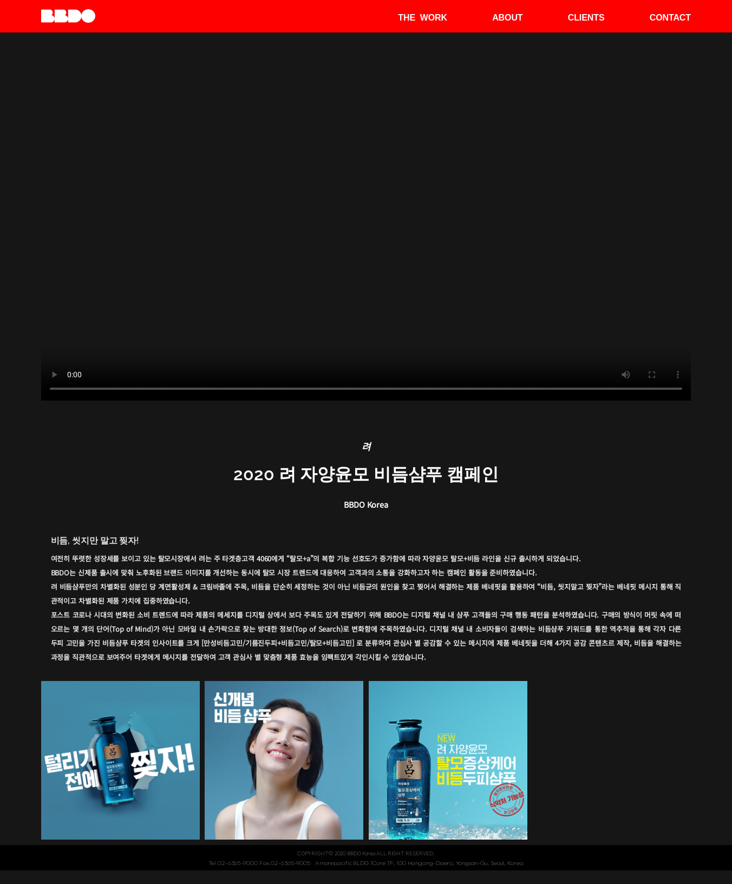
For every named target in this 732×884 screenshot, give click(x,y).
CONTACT (670, 17)
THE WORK (422, 17)
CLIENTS (586, 17)
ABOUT (507, 17)
